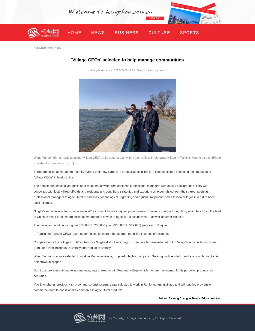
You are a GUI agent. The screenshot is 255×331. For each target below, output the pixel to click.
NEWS (98, 32)
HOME (74, 32)
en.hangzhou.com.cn (100, 70)
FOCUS (64, 49)
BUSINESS (127, 32)
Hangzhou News (43, 47)
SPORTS (189, 32)
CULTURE (159, 32)
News (58, 47)
